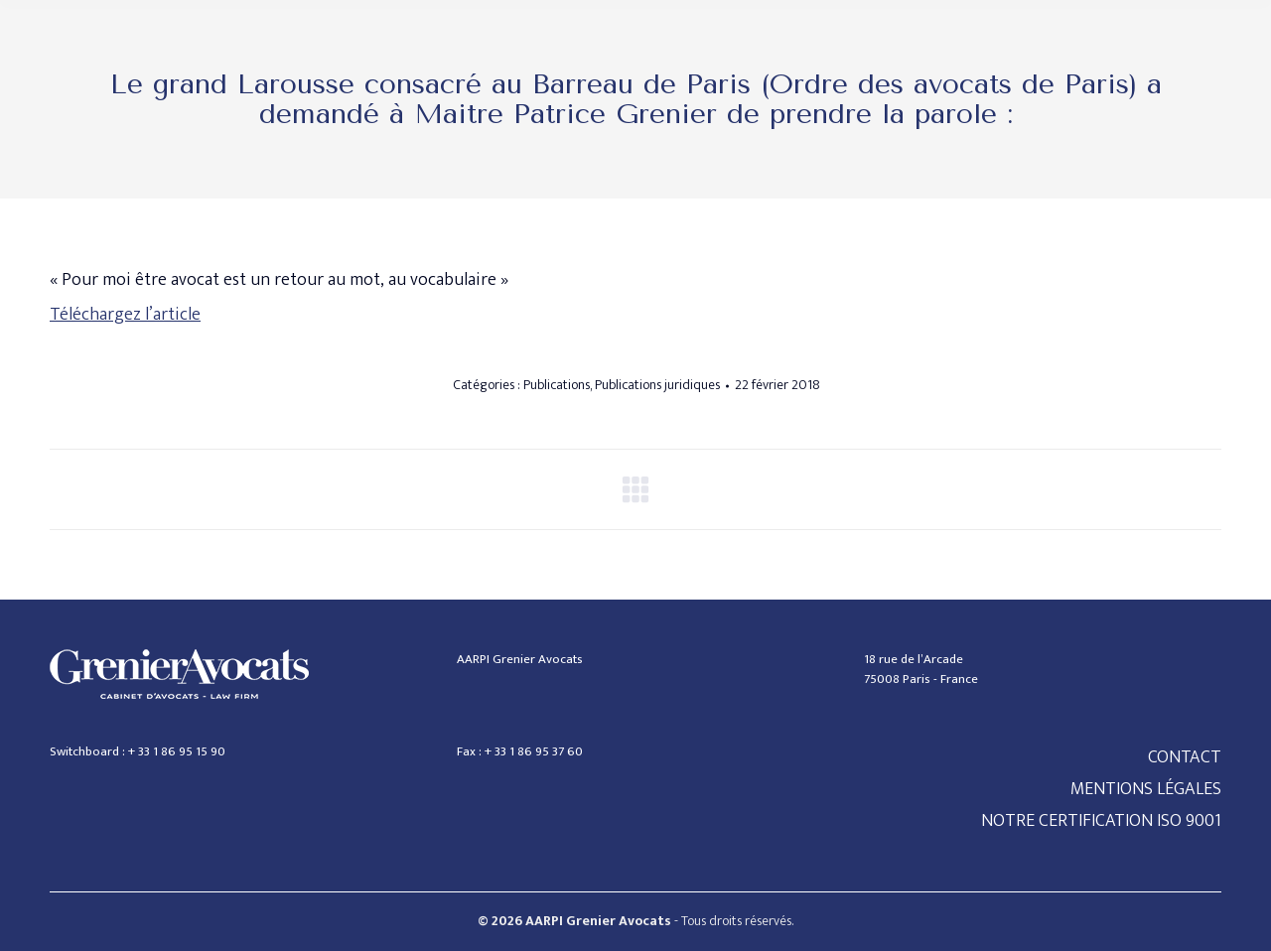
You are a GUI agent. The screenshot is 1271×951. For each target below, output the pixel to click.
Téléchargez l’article (125, 315)
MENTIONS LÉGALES (1145, 789)
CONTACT (1184, 757)
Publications (556, 384)
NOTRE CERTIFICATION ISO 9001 (1101, 821)
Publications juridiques (657, 384)
